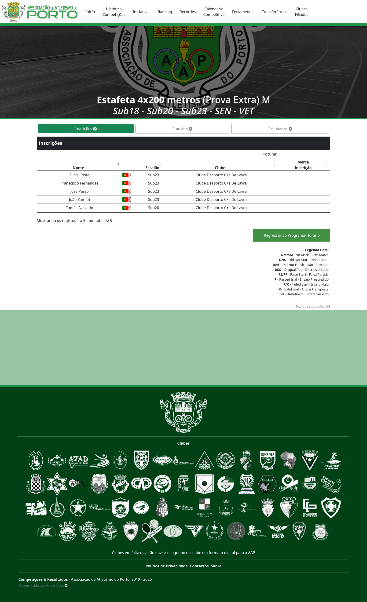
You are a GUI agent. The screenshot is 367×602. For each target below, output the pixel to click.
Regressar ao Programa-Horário (292, 235)
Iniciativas (141, 11)
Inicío (90, 11)
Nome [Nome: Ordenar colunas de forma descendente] (78, 167)
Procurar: (295, 154)
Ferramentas (243, 11)
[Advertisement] (183, 347)
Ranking (165, 11)
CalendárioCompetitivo (213, 11)
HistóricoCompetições (114, 11)
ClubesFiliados (301, 11)
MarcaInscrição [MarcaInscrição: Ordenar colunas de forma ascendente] (303, 165)
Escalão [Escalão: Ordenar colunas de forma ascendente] (152, 167)
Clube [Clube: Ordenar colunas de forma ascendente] (220, 167)
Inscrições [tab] (85, 128)
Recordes (188, 11)
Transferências (274, 11)
